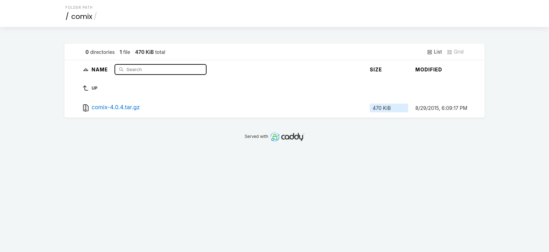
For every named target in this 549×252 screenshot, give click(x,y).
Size (376, 69)
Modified (428, 69)
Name (101, 69)
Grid (455, 52)
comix (81, 16)
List (434, 52)
